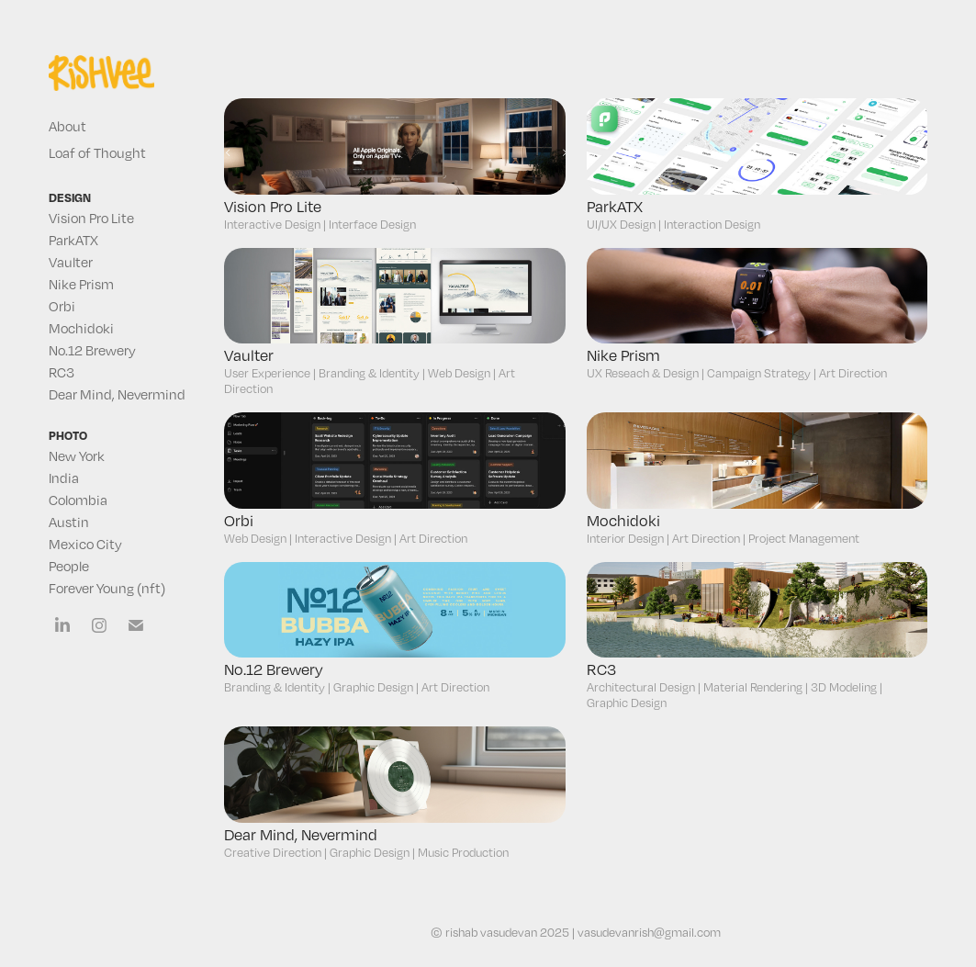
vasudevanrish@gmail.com (649, 932)
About (67, 126)
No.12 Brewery (92, 350)
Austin (69, 521)
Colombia (78, 499)
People (69, 565)
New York (77, 455)
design (70, 197)
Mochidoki (81, 328)
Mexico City (85, 543)
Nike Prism (81, 283)
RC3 (61, 372)
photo (68, 435)
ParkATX (73, 239)
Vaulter (71, 261)
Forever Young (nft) (107, 587)
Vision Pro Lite (91, 217)
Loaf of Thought (97, 152)
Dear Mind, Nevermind (117, 394)
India (64, 477)
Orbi (62, 306)
